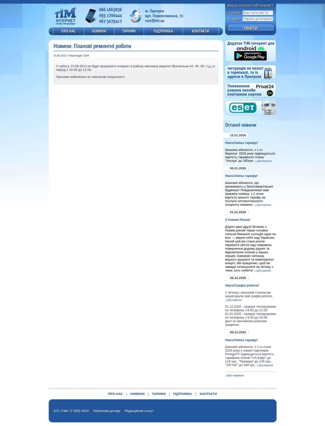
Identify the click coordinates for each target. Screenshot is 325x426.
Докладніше (264, 160)
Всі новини (236, 375)
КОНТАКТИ (200, 31)
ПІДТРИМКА (163, 31)
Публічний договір (106, 411)
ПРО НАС (68, 31)
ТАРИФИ (129, 31)
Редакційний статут (139, 411)
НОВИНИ (99, 31)
